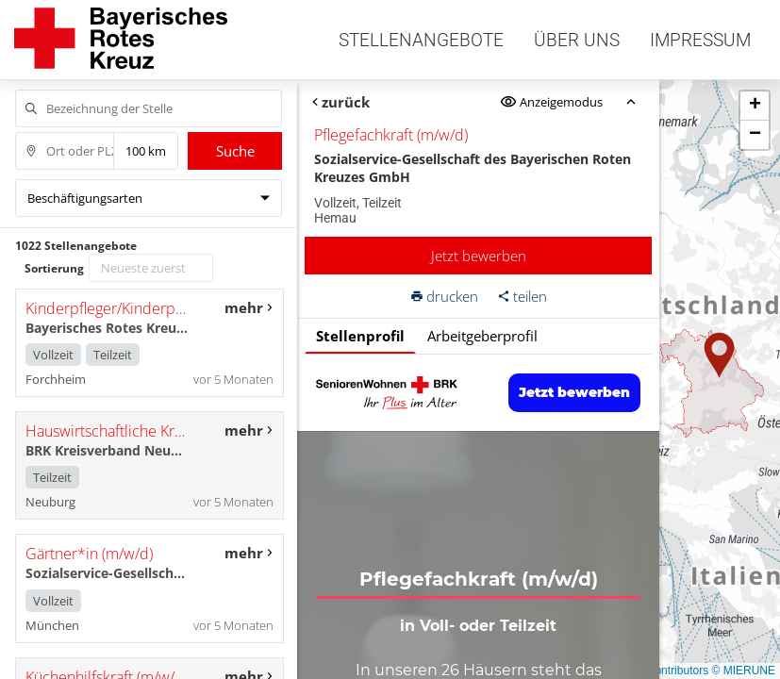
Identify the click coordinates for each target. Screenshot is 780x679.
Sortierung (54, 268)
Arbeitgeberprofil (482, 335)
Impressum (700, 40)
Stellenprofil (360, 335)
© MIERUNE (743, 670)
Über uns (577, 40)
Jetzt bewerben (478, 255)
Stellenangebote (421, 40)
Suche (235, 150)
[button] (719, 355)
